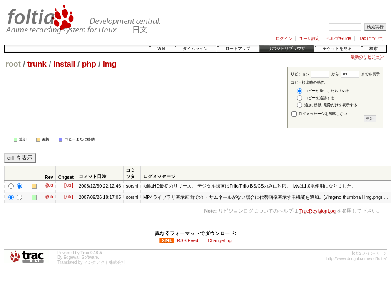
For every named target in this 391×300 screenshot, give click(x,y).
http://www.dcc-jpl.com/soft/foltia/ (356, 258)
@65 (49, 197)
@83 (49, 185)
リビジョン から (315, 74)
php (89, 64)
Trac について (371, 38)
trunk (37, 64)
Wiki (161, 48)
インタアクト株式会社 (104, 262)
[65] (68, 197)
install (64, 64)
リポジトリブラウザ (286, 48)
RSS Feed (187, 240)
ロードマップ (237, 48)
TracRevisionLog (317, 210)
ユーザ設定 (309, 38)
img (110, 64)
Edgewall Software (80, 257)
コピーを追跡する (315, 98)
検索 (373, 48)
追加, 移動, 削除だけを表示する (327, 105)
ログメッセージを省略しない (319, 114)
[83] (68, 185)
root (13, 64)
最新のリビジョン (367, 57)
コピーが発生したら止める (323, 91)
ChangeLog (220, 240)
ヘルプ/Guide (338, 38)
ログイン (284, 38)
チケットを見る (337, 48)
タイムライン (195, 48)
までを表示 (360, 74)
